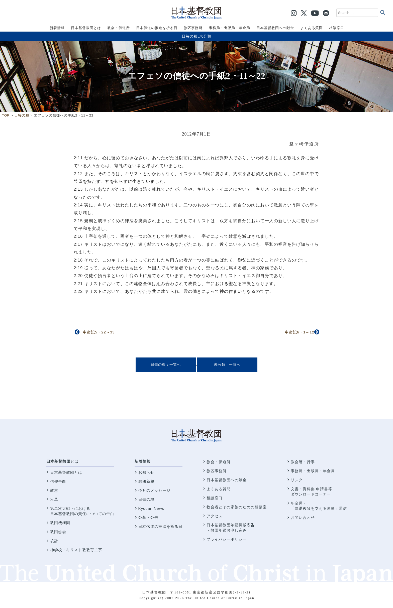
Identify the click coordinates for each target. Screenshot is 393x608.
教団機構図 (60, 523)
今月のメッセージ (154, 490)
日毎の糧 (190, 36)
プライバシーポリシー (227, 539)
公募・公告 (148, 517)
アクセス (215, 516)
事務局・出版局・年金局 (313, 471)
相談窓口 (215, 498)
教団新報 (146, 481)
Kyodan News (151, 508)
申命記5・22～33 (99, 332)
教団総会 (58, 532)
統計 (54, 541)
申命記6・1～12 (299, 332)
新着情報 (143, 461)
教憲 (54, 490)
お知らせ (146, 472)
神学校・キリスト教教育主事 (76, 550)
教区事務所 (217, 471)
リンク (297, 480)
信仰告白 (58, 481)
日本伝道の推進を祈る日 (160, 526)
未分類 (205, 36)
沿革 (54, 499)
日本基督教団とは (62, 461)
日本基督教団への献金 (227, 480)
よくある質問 (219, 489)
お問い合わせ (303, 517)
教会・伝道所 (219, 462)
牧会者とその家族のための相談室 (237, 507)
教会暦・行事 (303, 462)
